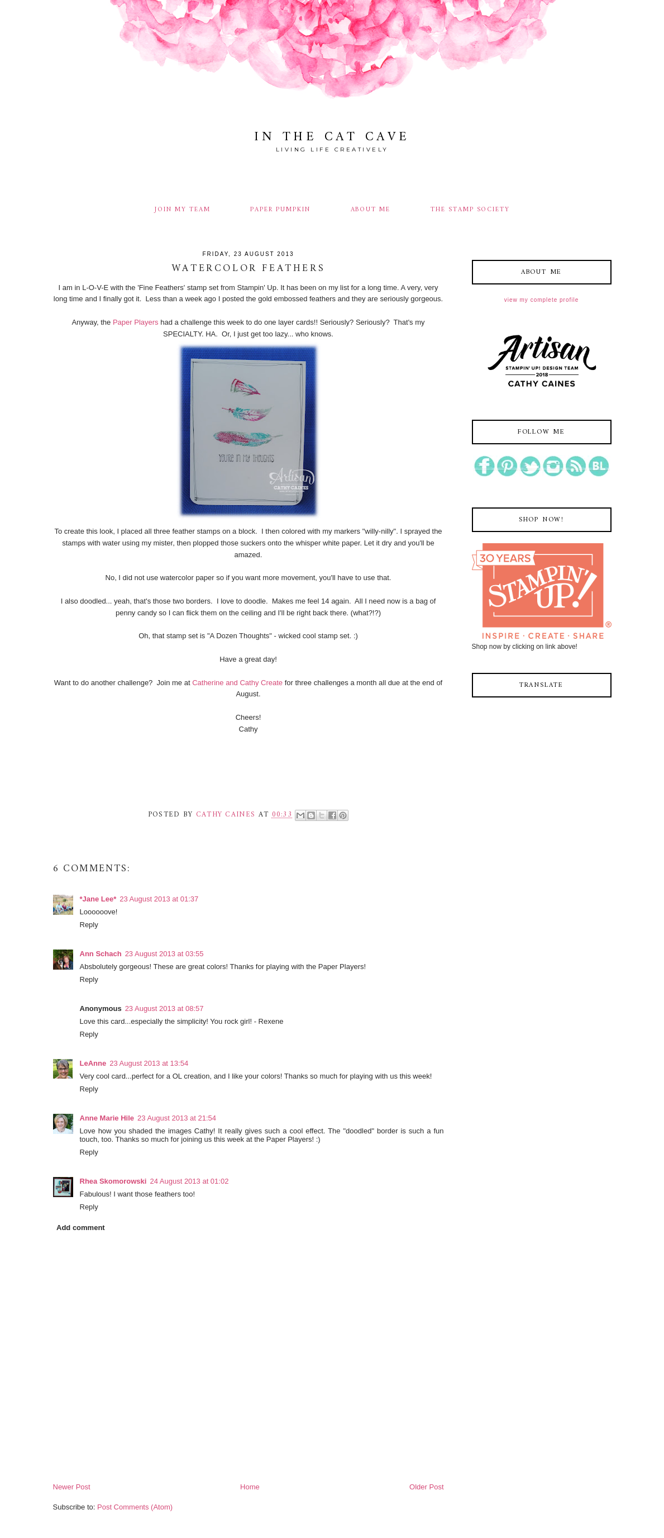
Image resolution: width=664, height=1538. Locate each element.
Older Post (426, 1487)
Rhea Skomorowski (113, 1181)
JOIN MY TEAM (182, 209)
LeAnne (93, 1063)
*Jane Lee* (98, 899)
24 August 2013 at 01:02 (189, 1181)
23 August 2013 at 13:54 (148, 1063)
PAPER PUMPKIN (280, 209)
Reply (89, 924)
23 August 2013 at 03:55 (164, 954)
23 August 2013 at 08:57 (164, 1008)
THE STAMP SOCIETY (470, 209)
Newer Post (71, 1487)
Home (250, 1487)
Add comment (80, 1227)
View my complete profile (541, 300)
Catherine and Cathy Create (237, 682)
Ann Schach (101, 954)
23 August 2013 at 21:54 (176, 1118)
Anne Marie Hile (107, 1118)
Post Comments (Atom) (135, 1507)
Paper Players (136, 322)
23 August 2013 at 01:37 (159, 899)
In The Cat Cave (331, 137)
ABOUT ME (371, 209)
